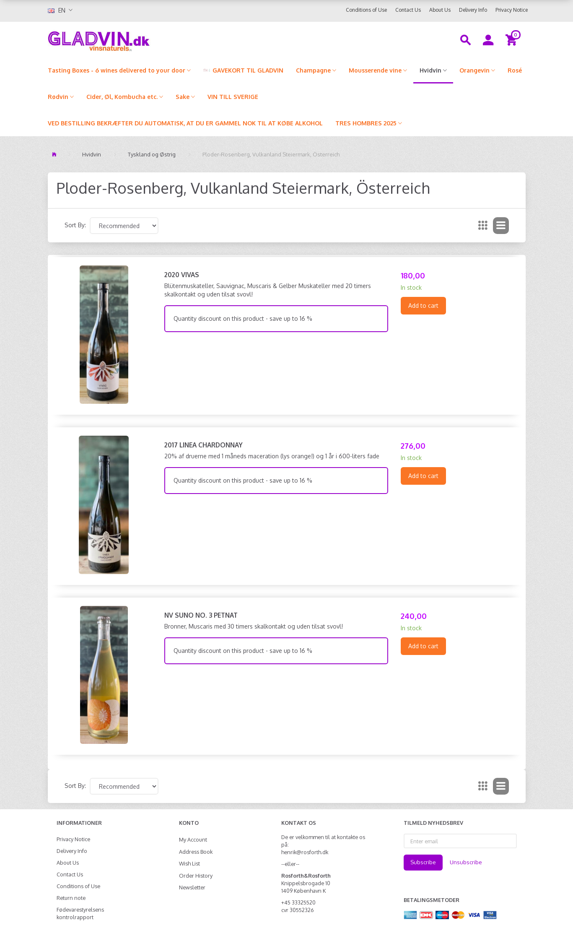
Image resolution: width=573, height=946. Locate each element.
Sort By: (75, 225)
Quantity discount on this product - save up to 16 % (243, 318)
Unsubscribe (466, 862)
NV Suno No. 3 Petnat (201, 615)
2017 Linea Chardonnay (203, 445)
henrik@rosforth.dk (304, 852)
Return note (71, 897)
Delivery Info (473, 10)
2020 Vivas (181, 274)
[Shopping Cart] (512, 39)
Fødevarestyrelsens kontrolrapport (80, 913)
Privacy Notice (511, 10)
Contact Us (408, 10)
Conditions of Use (366, 10)
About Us (440, 10)
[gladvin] (133, 39)
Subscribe (423, 862)
